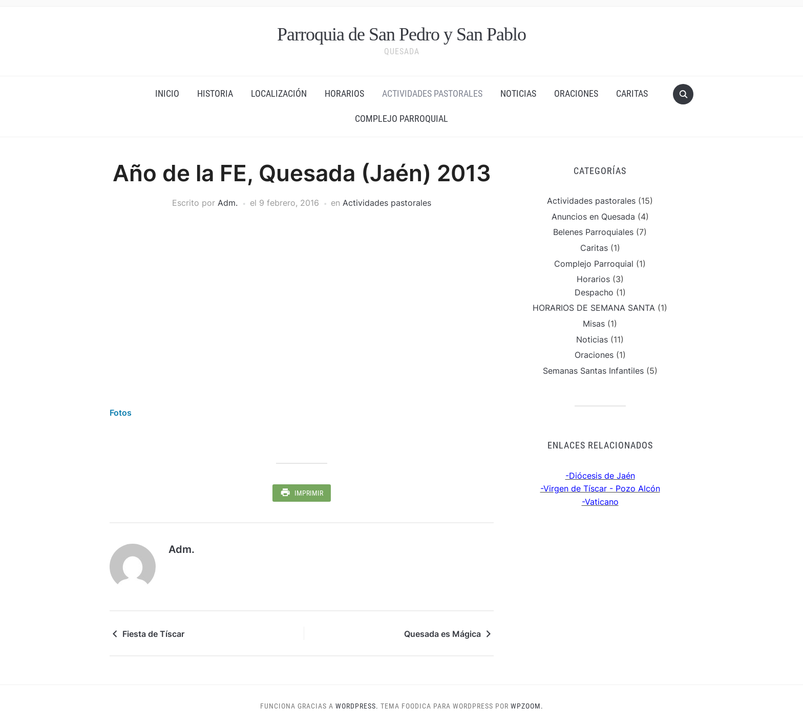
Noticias (518, 93)
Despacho (594, 292)
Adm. (228, 203)
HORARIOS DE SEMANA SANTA (594, 308)
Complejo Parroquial (401, 118)
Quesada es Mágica (442, 634)
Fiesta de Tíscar (153, 634)
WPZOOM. (527, 706)
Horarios (344, 93)
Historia (215, 93)
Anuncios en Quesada (593, 216)
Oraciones (576, 93)
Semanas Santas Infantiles (593, 371)
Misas (594, 323)
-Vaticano (600, 502)
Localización (279, 93)
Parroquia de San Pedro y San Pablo (401, 34)
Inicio (167, 93)
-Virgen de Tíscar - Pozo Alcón (600, 488)
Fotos (121, 413)
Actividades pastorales (432, 93)
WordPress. (356, 706)
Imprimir (308, 493)
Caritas (632, 93)
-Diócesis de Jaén (600, 476)
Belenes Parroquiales (593, 232)
